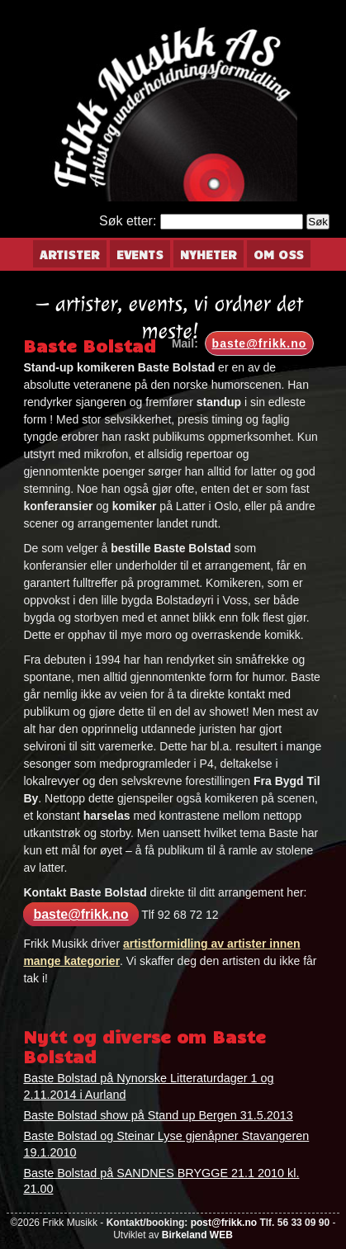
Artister (70, 254)
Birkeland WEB (197, 1235)
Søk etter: (127, 221)
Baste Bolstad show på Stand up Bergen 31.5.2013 (157, 1115)
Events (140, 254)
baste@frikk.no (259, 343)
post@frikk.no (224, 1222)
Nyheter (208, 254)
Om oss (279, 254)
